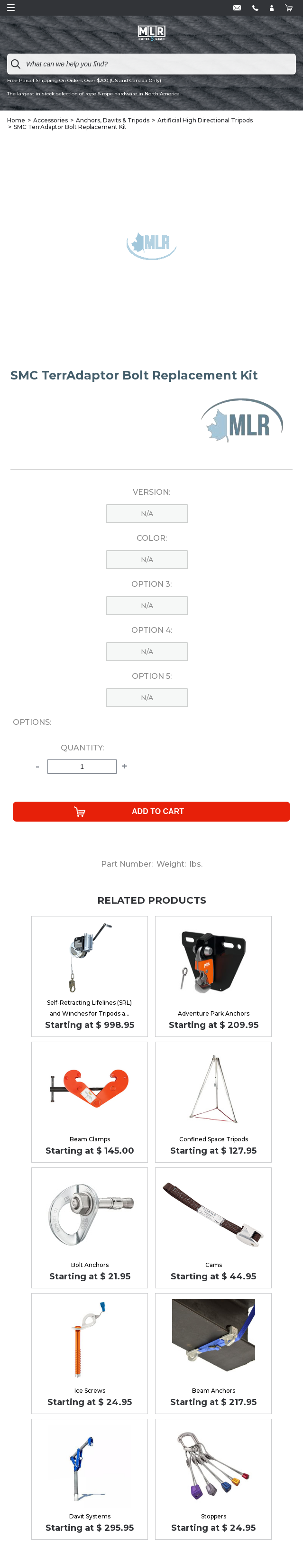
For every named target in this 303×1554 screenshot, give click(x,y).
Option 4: (151, 630)
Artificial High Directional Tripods (205, 120)
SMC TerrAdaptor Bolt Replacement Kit (70, 126)
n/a (147, 513)
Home (16, 120)
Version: (151, 492)
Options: (32, 722)
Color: (152, 538)
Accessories (50, 120)
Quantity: (82, 748)
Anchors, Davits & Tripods (112, 120)
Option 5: (152, 676)
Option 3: (151, 584)
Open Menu (11, 7)
